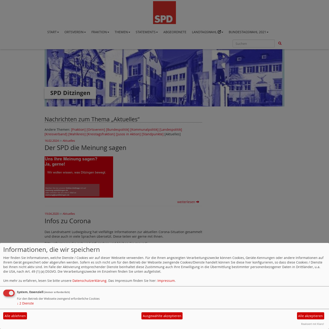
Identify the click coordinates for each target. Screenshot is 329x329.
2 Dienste (25, 303)
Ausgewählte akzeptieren (162, 316)
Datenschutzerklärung (89, 280)
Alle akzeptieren (310, 316)
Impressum (166, 280)
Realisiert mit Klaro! (312, 324)
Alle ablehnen (15, 316)
